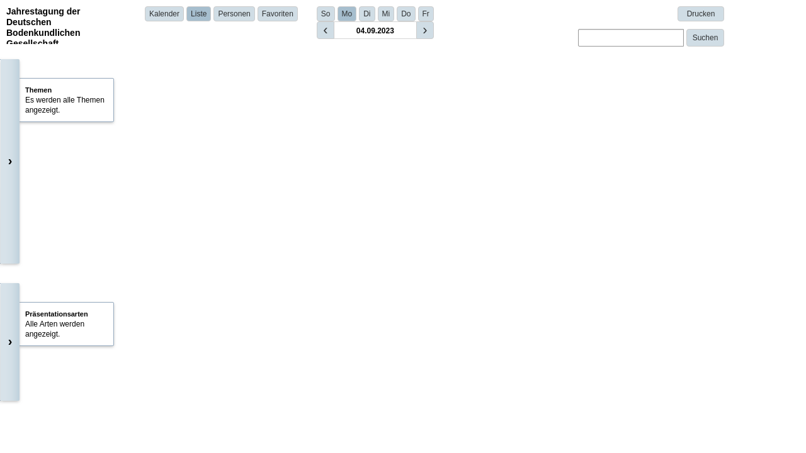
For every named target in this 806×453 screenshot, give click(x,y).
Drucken (701, 13)
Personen (234, 13)
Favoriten (277, 13)
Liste (199, 13)
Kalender (164, 13)
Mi (386, 13)
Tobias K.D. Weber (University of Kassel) (279, 143)
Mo (347, 13)
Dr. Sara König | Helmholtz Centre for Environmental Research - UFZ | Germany (336, 342)
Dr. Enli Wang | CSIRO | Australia (257, 257)
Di (366, 13)
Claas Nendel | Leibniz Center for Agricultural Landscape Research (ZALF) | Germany (345, 418)
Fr (426, 13)
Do (406, 13)
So (326, 13)
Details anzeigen (233, 275)
